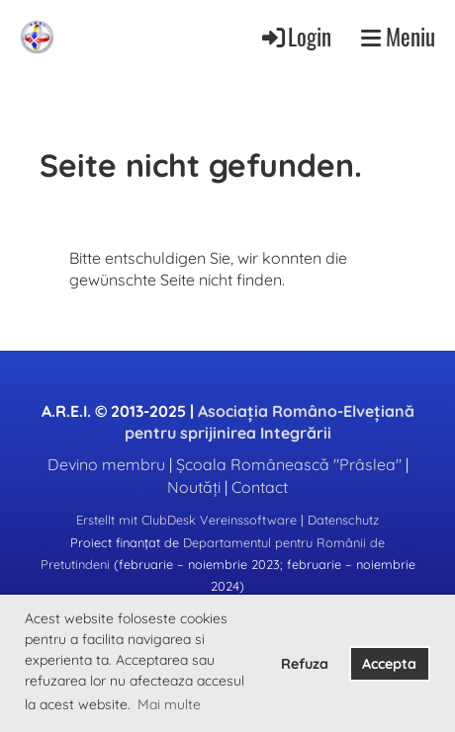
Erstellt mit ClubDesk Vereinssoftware (186, 520)
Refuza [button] (304, 664)
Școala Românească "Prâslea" (289, 464)
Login (295, 36)
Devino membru (106, 464)
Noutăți (194, 487)
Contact (259, 487)
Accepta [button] (389, 664)
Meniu (398, 36)
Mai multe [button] (169, 704)
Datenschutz (343, 520)
